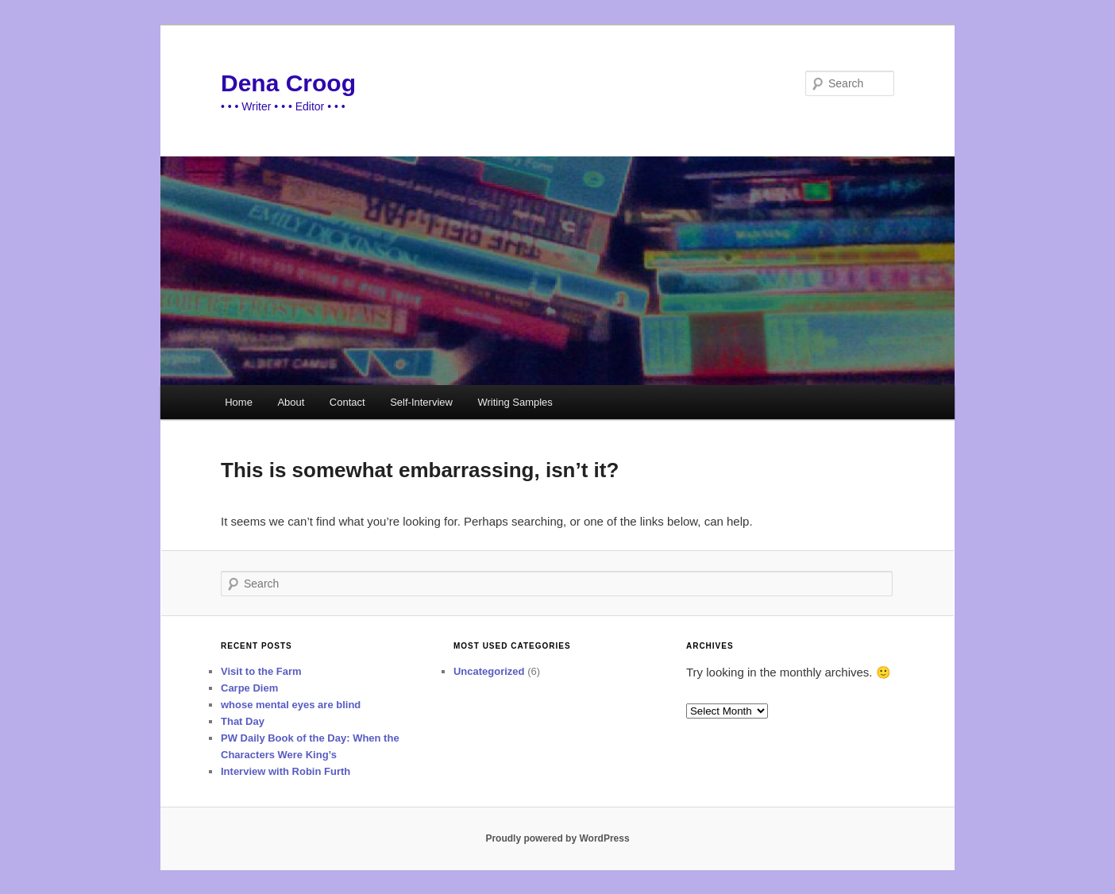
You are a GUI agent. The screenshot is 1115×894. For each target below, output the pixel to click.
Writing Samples (514, 402)
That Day (242, 721)
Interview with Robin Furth (285, 771)
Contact (347, 402)
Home (239, 402)
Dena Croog (288, 83)
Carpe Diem (249, 688)
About (290, 402)
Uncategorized (489, 671)
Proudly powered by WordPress (557, 838)
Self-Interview (421, 402)
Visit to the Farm (261, 671)
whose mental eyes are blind (291, 705)
